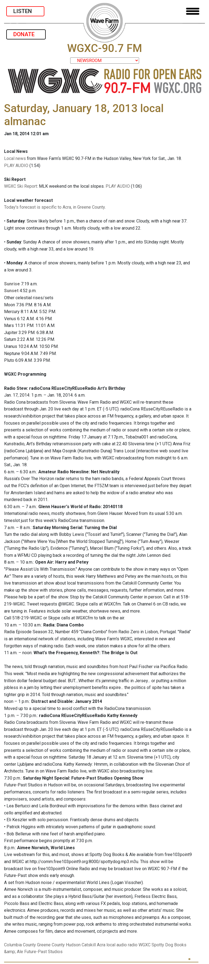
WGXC (144, 944)
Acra (101, 944)
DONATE (26, 34)
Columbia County (20, 944)
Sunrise (12, 283)
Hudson (73, 944)
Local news (15, 158)
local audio (116, 944)
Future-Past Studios (43, 951)
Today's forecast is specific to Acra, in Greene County (54, 207)
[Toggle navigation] (193, 11)
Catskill (89, 944)
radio (132, 944)
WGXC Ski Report (20, 186)
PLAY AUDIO (16, 165)
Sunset (11, 290)
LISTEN (25, 11)
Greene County (51, 944)
